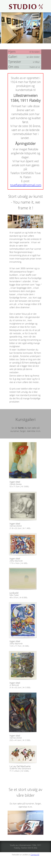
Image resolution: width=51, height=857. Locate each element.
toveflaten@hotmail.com (25, 185)
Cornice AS (35, 854)
